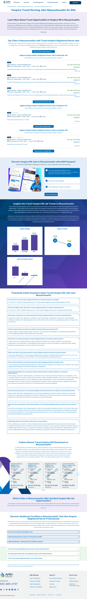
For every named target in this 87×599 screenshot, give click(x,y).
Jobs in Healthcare (35, 578)
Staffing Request (73, 581)
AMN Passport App (44, 45)
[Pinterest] (9, 589)
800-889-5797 (9, 584)
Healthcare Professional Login (74, 584)
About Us (64, 2)
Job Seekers (16, 2)
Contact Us (72, 578)
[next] (77, 474)
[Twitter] (4, 589)
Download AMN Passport (51, 194)
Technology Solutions (52, 2)
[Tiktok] (12, 589)
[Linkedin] (7, 589)
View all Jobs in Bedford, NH (43, 126)
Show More (43, 32)
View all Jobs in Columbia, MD (43, 151)
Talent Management (38, 2)
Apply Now (75, 2)
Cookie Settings (58, 594)
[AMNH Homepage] (7, 2)
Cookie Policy (51, 594)
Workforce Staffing (35, 581)
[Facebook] (1, 589)
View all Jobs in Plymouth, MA (43, 101)
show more (77, 70)
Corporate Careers (54, 581)
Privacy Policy (33, 594)
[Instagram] (18, 589)
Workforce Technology (36, 586)
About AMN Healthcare (55, 578)
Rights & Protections (41, 594)
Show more (43, 507)
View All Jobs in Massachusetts (43, 51)
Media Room (52, 586)
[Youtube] (15, 589)
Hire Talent (26, 2)
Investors (51, 584)
